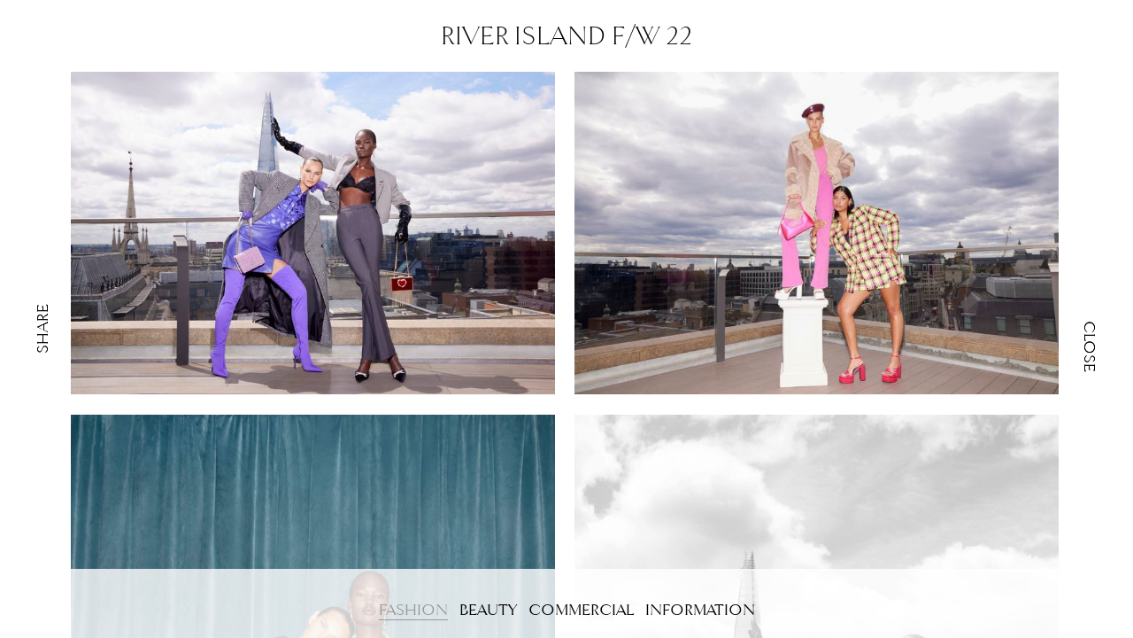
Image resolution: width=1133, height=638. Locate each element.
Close (1089, 346)
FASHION (413, 609)
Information (700, 609)
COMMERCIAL (581, 609)
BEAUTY (488, 609)
